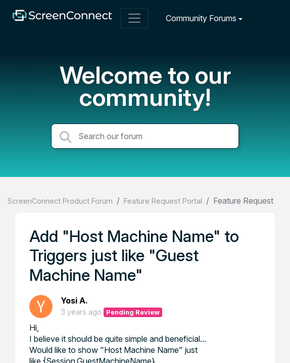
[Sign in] (270, 18)
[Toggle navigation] (134, 18)
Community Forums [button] (201, 18)
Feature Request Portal (163, 201)
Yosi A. (74, 300)
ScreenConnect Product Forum (60, 201)
